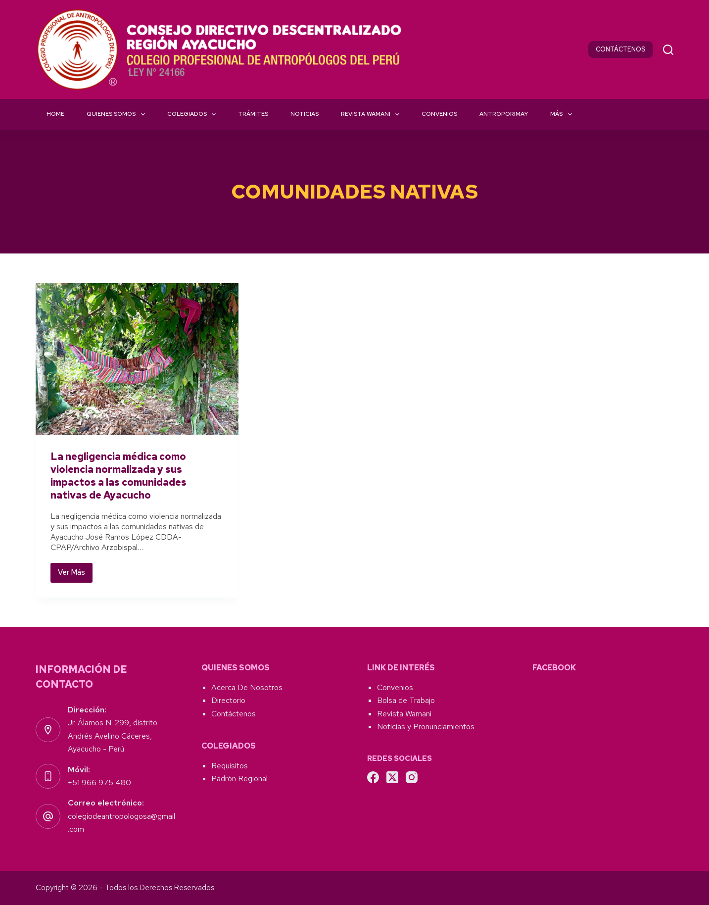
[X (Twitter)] (392, 777)
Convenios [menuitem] (439, 114)
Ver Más (75, 574)
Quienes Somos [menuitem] (117, 114)
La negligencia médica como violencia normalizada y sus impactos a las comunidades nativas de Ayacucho (118, 476)
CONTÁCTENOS (621, 49)
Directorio (228, 700)
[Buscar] (668, 50)
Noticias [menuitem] (304, 114)
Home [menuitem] (55, 114)
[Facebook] (373, 777)
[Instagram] (412, 777)
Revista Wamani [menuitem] (372, 114)
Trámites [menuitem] (253, 114)
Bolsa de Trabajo (406, 700)
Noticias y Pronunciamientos (425, 726)
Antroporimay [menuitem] (503, 114)
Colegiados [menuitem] (193, 114)
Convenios (395, 687)
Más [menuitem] (562, 114)
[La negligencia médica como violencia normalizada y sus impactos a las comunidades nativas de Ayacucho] (137, 359)
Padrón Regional (239, 778)
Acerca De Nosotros (247, 687)
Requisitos (229, 765)
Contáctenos (233, 713)
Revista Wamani (404, 713)
